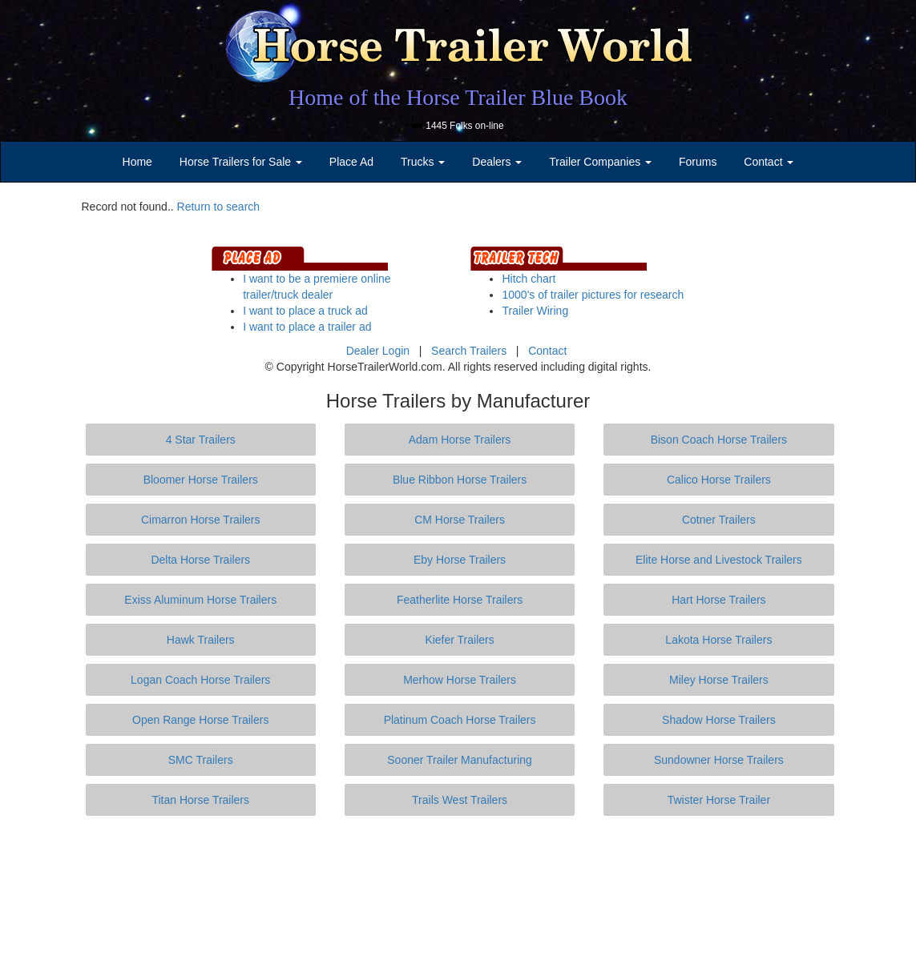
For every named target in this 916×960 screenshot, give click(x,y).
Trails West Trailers (459, 799)
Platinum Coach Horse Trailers (460, 719)
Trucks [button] (423, 161)
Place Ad (351, 161)
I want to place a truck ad (305, 310)
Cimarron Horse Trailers (200, 519)
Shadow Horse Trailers (719, 719)
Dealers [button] (497, 161)
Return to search (218, 206)
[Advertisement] (458, 888)
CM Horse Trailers (459, 519)
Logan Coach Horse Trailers (200, 679)
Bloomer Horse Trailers (200, 479)
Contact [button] (768, 161)
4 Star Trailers (201, 439)
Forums (697, 161)
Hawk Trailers (201, 639)
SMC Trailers (200, 759)
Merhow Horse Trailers (459, 679)
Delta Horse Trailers (200, 559)
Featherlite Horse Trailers (460, 599)
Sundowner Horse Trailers (719, 759)
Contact (547, 350)
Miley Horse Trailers (719, 679)
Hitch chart (528, 278)
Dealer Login (378, 350)
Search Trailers (468, 350)
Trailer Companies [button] (600, 161)
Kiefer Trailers (459, 639)
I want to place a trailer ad (307, 326)
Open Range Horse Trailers (200, 719)
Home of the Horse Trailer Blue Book (458, 97)
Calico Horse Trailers (719, 479)
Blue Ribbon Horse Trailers (460, 479)
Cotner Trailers (719, 519)
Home (137, 161)
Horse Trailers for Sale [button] (241, 161)
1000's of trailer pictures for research (593, 294)
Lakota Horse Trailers (718, 639)
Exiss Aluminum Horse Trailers (200, 599)
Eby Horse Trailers (460, 559)
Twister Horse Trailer (719, 799)
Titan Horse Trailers (200, 799)
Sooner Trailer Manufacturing (459, 759)
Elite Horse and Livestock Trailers (719, 559)
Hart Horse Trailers (718, 599)
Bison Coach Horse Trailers (719, 439)
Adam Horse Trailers (460, 439)
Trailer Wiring (535, 310)
